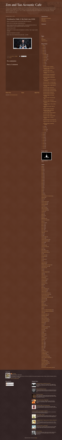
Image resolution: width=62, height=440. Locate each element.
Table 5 (42, 347)
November (45, 56)
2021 (43, 53)
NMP (42, 308)
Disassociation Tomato (45, 252)
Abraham (42, 194)
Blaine (42, 221)
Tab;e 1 (42, 340)
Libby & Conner (43, 291)
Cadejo (42, 232)
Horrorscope (43, 281)
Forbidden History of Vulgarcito (46, 264)
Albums (42, 198)
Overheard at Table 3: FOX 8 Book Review (43, 405)
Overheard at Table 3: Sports (47, 114)
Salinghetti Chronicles (44, 326)
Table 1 (42, 342)
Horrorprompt (43, 280)
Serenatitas (43, 330)
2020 (43, 132)
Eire (42, 257)
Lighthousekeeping (44, 295)
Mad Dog (42, 301)
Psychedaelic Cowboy (44, 319)
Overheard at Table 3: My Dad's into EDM (49, 90)
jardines (42, 287)
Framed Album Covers (45, 266)
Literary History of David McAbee (46, 297)
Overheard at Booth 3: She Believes (49, 93)
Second (42, 329)
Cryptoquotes (43, 245)
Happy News (43, 19)
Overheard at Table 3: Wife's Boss (48, 87)
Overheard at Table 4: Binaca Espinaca (49, 112)
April (44, 126)
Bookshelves (43, 39)
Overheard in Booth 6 (39, 394)
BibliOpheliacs (43, 218)
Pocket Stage (43, 316)
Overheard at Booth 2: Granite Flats (42, 425)
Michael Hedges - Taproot (40, 414)
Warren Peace (43, 364)
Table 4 (42, 346)
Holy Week (43, 277)
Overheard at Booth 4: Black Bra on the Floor (43, 383)
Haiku (42, 273)
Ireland (42, 284)
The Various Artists (44, 354)
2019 (43, 134)
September (45, 59)
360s (42, 193)
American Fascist (44, 201)
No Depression (43, 21)
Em (42, 260)
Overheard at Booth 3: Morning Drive (49, 74)
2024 (43, 48)
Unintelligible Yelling (44, 361)
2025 (43, 47)
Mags (42, 302)
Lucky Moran (43, 298)
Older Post (37, 92)
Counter (42, 242)
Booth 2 (42, 225)
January (44, 130)
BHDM (42, 217)
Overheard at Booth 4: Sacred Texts (48, 75)
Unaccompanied (44, 360)
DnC (42, 253)
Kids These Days (44, 290)
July (44, 62)
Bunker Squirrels (44, 231)
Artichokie (43, 211)
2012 (42, 169)
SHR (42, 332)
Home (22, 92)
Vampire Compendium (44, 363)
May (44, 65)
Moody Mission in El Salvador (46, 18)
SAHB (42, 325)
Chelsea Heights (44, 236)
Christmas (43, 238)
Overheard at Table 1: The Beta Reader (49, 82)
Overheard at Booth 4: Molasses (48, 66)
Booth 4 (42, 228)
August (44, 60)
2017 (43, 137)
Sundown (42, 339)
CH (42, 235)
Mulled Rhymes (43, 305)
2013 (43, 143)
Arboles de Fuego (44, 208)
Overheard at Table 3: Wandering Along (49, 89)
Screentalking (43, 328)
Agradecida (43, 197)
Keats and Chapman (44, 288)
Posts (7, 383)
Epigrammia (43, 263)
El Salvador (43, 259)
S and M (42, 323)
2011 (43, 146)
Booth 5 (42, 229)
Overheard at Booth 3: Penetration (48, 108)
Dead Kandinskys (44, 250)
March (44, 127)
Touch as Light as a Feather (45, 357)
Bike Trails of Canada (44, 219)
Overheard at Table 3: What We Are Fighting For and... (48, 68)
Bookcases (43, 222)
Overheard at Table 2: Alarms (47, 70)
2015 (43, 140)
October (44, 57)
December (45, 54)
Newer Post (8, 92)
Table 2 (42, 343)
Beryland (42, 215)
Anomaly (42, 205)
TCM (42, 349)
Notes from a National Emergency (46, 309)
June (44, 63)
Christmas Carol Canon (45, 239)
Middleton (43, 304)
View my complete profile (15, 378)
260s (42, 190)
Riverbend (43, 322)
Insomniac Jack (43, 283)
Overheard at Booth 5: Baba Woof (48, 92)
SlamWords (43, 333)
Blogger (36, 437)
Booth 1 (42, 224)
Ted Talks (42, 350)
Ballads (42, 214)
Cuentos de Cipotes (44, 246)
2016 (42, 174)
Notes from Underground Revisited (46, 311)
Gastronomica (43, 267)
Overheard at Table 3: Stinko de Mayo (49, 115)
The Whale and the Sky (45, 356)
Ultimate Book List (44, 40)
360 (42, 191)
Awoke (42, 212)
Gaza (42, 269)
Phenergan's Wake (44, 315)
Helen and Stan (43, 276)
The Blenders (43, 353)
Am (42, 200)
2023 (43, 50)
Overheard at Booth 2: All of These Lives (49, 119)
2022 (43, 51)
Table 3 (10, 57)
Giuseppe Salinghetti (44, 271)
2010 (43, 148)
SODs (42, 336)
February (44, 129)
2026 (43, 45)
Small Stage (43, 335)
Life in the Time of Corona (45, 294)
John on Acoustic (39, 431)
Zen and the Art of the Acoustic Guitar (47, 367)
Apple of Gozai (43, 207)
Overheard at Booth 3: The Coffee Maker (49, 83)
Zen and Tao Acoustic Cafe (24, 5)
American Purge (44, 204)
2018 (43, 135)
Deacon (42, 249)
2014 (42, 172)
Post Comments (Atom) (13, 94)
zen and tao (14, 373)
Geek (42, 270)
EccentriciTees (43, 256)
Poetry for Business (44, 318)
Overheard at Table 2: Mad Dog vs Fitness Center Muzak (48, 110)
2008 (42, 166)
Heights (42, 274)
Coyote (42, 243)
